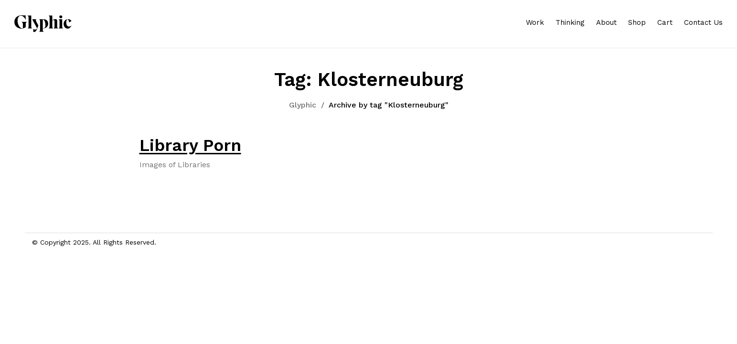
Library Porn (190, 145)
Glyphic (302, 104)
